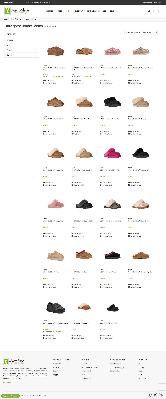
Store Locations (115, 365)
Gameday (79, 11)
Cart (158, 11)
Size (8, 45)
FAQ (83, 376)
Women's (49, 11)
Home (6, 19)
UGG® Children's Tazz (51, 272)
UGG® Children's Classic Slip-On (140, 273)
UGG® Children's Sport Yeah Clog (54, 324)
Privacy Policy (86, 379)
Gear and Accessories (96, 11)
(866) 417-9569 (38, 2)
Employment (86, 372)
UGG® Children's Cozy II (81, 323)
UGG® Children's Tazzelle (82, 119)
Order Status (57, 368)
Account (152, 11)
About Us (85, 365)
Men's (59, 11)
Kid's (69, 11)
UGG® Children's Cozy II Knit (83, 221)
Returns (56, 372)
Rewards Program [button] (10, 396)
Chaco (141, 372)
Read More (7, 382)
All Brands (142, 379)
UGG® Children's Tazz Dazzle (54, 119)
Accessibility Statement (90, 368)
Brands (113, 11)
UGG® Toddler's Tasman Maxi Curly (55, 69)
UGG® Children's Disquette (54, 170)
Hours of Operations (117, 368)
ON (140, 365)
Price (9, 50)
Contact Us (57, 365)
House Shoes (31, 19)
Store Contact (115, 372)
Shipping (56, 376)
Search (147, 11)
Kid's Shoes (20, 19)
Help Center (10, 2)
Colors (9, 55)
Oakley (141, 368)
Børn (140, 376)
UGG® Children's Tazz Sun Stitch (110, 69)
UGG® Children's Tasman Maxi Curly (84, 69)
